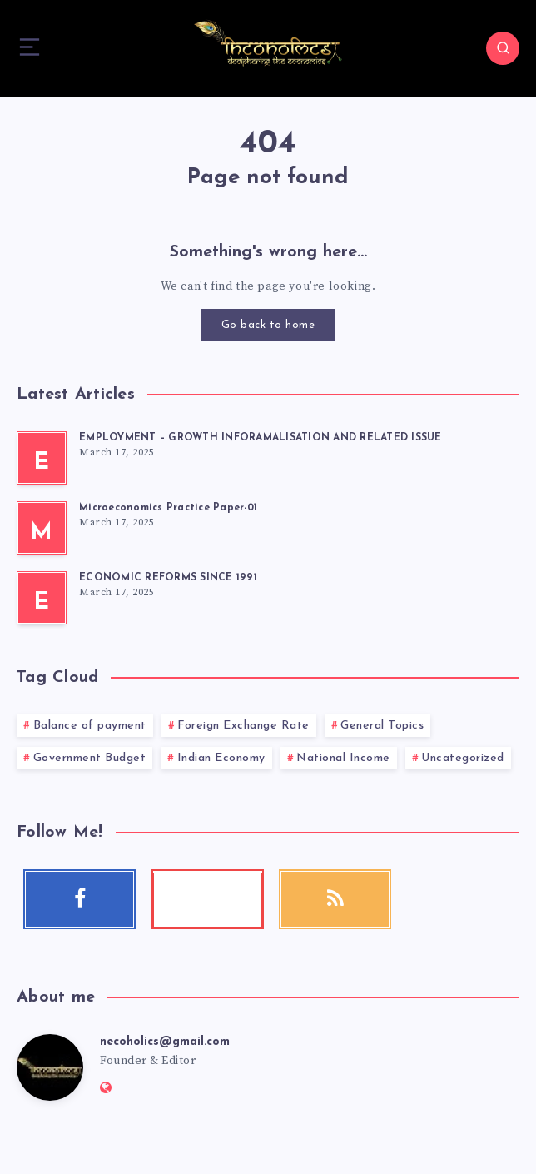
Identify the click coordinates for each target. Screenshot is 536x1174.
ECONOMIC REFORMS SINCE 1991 (168, 578)
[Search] (502, 48)
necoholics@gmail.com (165, 1042)
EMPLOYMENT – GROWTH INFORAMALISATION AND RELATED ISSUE (260, 438)
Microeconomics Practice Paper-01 (168, 508)
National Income (343, 758)
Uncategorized (462, 758)
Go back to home (268, 325)
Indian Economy (221, 758)
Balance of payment (89, 725)
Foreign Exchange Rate (243, 725)
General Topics (382, 725)
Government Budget (89, 758)
